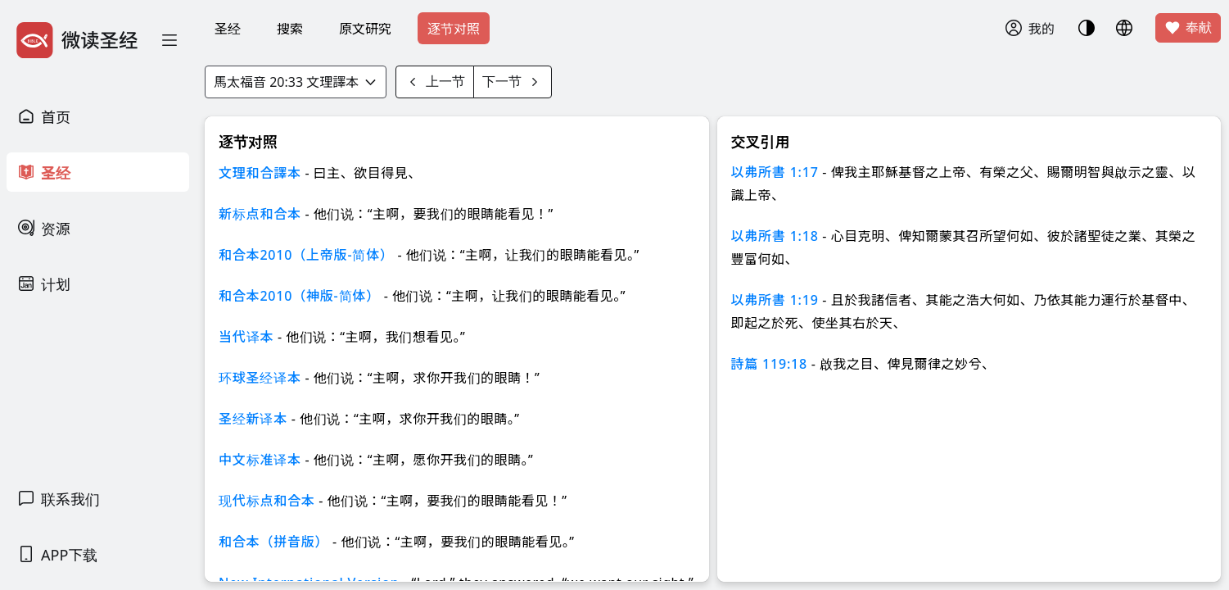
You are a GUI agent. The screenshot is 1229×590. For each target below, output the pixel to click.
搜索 (290, 29)
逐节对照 (453, 29)
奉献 (1188, 28)
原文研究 (365, 29)
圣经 (228, 29)
